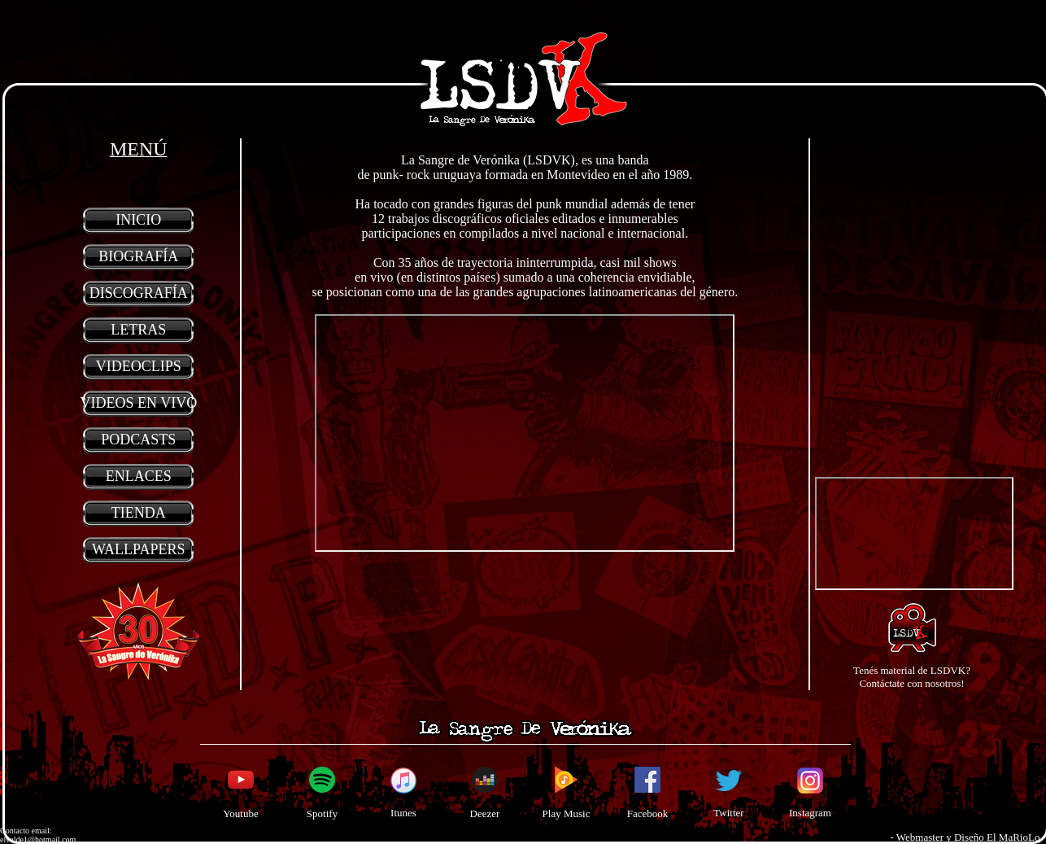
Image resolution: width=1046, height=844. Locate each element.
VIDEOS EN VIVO (138, 403)
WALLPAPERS (138, 549)
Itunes (403, 813)
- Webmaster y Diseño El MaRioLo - (968, 837)
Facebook (648, 813)
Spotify (322, 813)
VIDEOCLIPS (138, 366)
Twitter (728, 813)
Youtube (240, 813)
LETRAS (138, 329)
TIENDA (138, 513)
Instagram (810, 813)
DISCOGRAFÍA (138, 293)
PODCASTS (138, 439)
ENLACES (139, 476)
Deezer (485, 813)
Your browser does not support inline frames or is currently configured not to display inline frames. (524, 433)
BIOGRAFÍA (138, 256)
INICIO (138, 220)
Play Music (567, 813)
